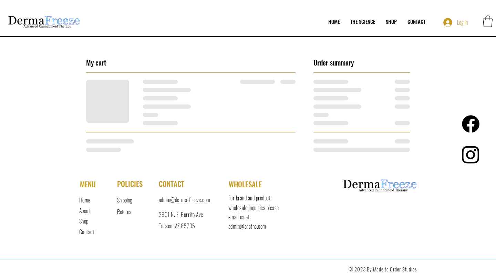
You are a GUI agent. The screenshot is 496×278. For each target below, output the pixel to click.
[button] (488, 21)
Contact (86, 232)
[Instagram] (470, 154)
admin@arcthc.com (247, 226)
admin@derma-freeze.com (184, 200)
